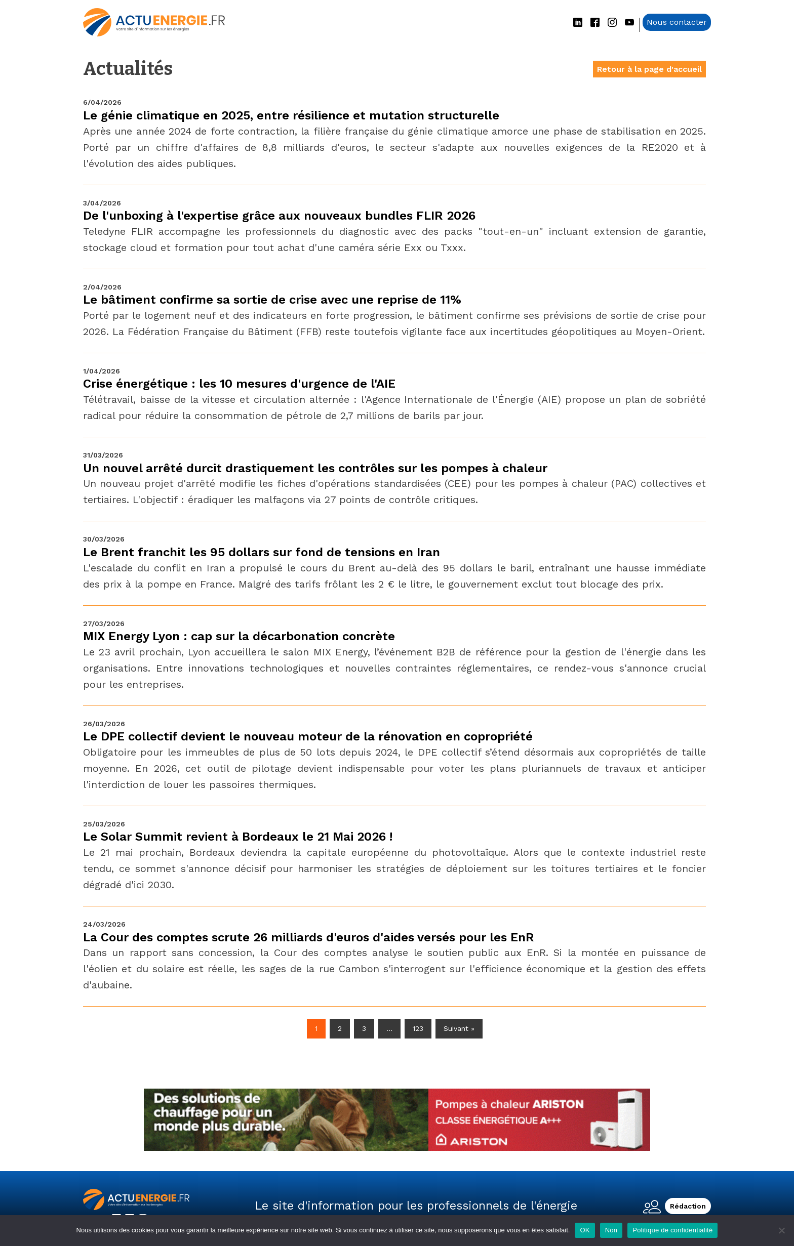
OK (584, 1230)
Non (611, 1230)
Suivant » (459, 1028)
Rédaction (688, 1206)
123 (418, 1028)
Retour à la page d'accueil (649, 69)
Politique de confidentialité (672, 1230)
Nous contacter (677, 22)
